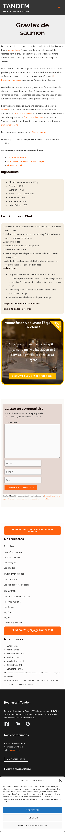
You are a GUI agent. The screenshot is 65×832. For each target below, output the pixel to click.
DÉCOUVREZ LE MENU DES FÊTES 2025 (32, 376)
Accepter (32, 809)
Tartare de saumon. (16, 157)
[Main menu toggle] (59, 7)
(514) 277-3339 (13, 750)
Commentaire (12, 422)
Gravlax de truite (15, 165)
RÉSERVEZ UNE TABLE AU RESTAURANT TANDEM (32, 530)
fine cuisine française (33, 117)
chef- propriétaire (9, 124)
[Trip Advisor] (17, 723)
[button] (60, 780)
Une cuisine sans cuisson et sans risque (25, 161)
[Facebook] (6, 723)
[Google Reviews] (27, 723)
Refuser (32, 817)
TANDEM (16, 6)
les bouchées (14, 49)
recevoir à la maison (23, 113)
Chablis (4, 109)
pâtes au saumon (39, 132)
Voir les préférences (32, 825)
